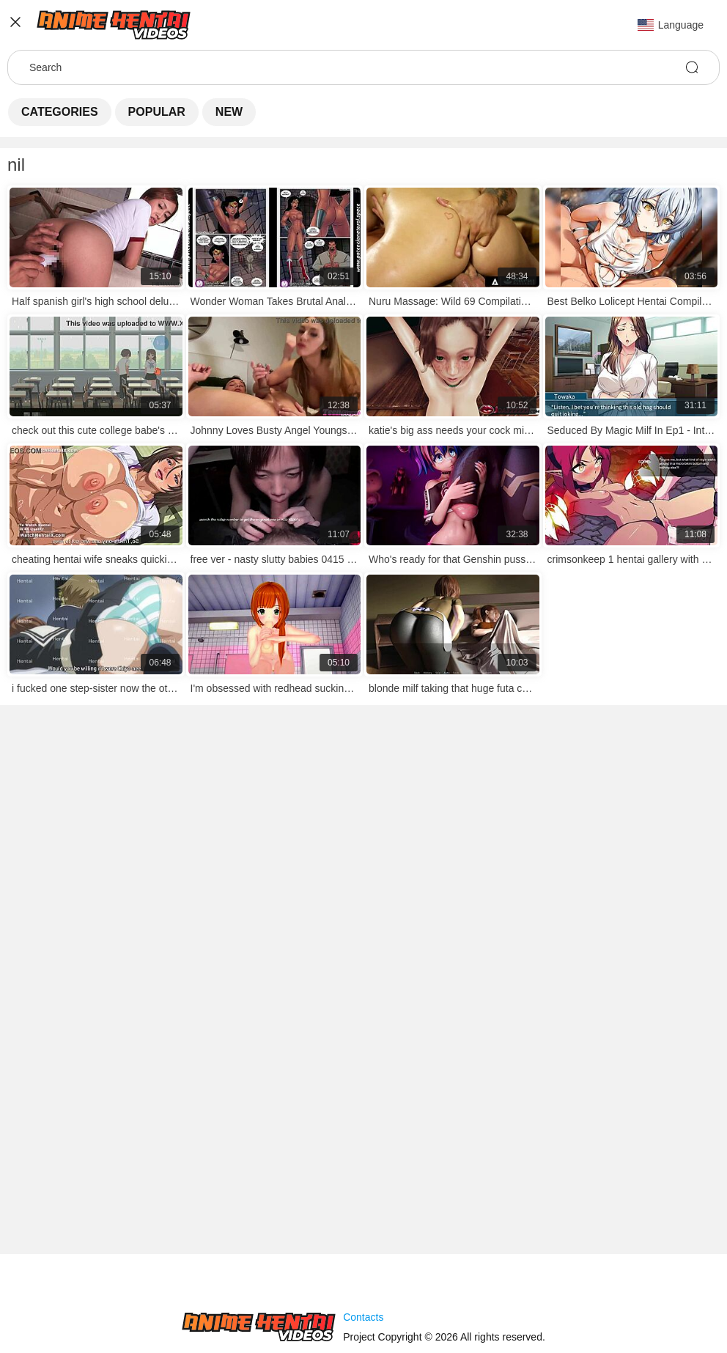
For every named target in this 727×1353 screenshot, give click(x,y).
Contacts (363, 1317)
